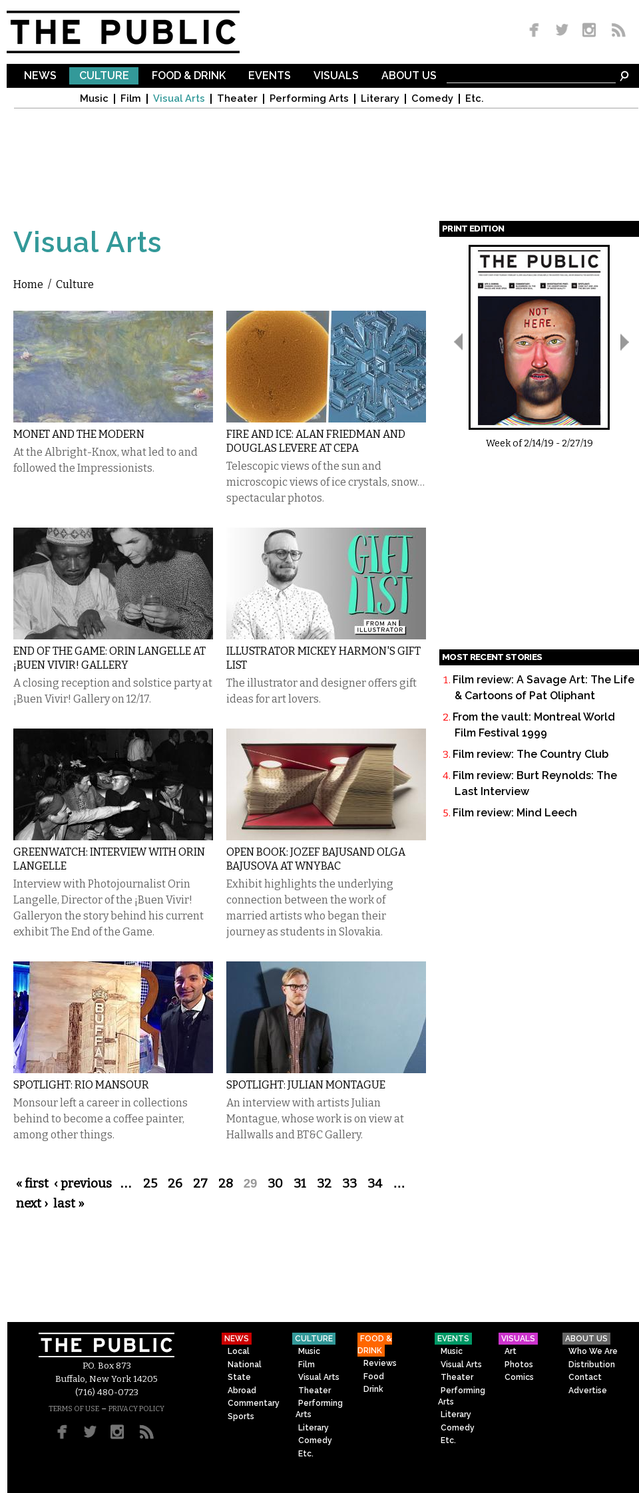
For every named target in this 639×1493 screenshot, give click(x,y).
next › (32, 1203)
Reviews (380, 1363)
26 (175, 1183)
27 (200, 1183)
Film (130, 99)
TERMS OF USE (74, 1409)
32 (324, 1183)
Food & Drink (189, 76)
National (245, 1364)
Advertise (587, 1390)
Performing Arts (309, 99)
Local (239, 1351)
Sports (241, 1416)
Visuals (336, 76)
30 (275, 1183)
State (239, 1377)
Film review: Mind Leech (515, 812)
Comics (519, 1377)
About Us (409, 76)
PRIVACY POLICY (136, 1409)
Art (511, 1351)
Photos (519, 1364)
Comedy (432, 99)
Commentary (254, 1403)
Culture (104, 76)
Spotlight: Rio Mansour (81, 1084)
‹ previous (83, 1183)
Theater (237, 99)
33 (349, 1183)
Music (94, 99)
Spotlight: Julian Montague (305, 1084)
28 (225, 1183)
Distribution (591, 1364)
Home (28, 284)
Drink (373, 1389)
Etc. (474, 99)
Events (269, 76)
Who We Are (593, 1351)
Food (373, 1376)
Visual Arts (179, 99)
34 (374, 1183)
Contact (585, 1377)
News (40, 76)
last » (69, 1203)
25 (150, 1183)
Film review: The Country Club (530, 754)
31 (300, 1183)
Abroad (242, 1390)
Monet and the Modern (78, 434)
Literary (380, 99)
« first (32, 1183)
